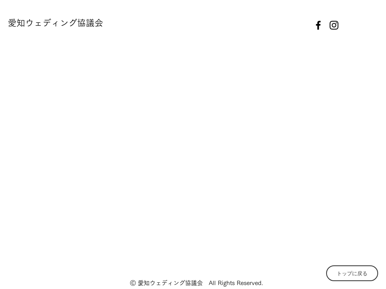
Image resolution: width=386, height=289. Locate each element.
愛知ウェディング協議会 (55, 23)
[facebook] (318, 25)
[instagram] (334, 25)
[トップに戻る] (352, 273)
